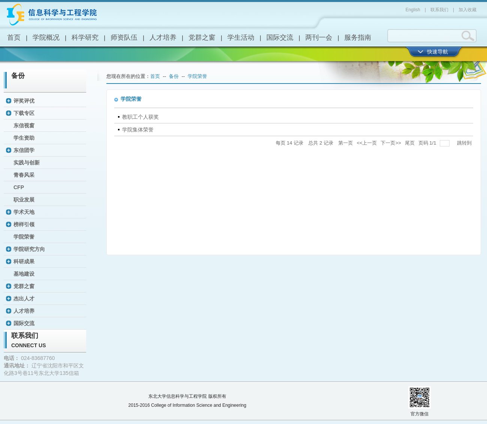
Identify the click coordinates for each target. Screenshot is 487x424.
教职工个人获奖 (140, 117)
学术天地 (23, 212)
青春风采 (23, 175)
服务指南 (357, 37)
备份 (18, 75)
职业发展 (23, 200)
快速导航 (437, 52)
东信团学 (23, 150)
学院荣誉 (23, 237)
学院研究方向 (29, 249)
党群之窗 (201, 37)
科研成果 (23, 261)
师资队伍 (124, 37)
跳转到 (465, 143)
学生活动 (240, 37)
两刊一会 (318, 37)
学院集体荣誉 (138, 130)
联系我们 (439, 9)
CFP (18, 187)
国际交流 (279, 37)
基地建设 (23, 274)
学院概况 (46, 37)
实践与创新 (26, 163)
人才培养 (162, 37)
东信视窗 (23, 125)
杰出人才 (23, 299)
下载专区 (23, 113)
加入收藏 (468, 9)
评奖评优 (23, 101)
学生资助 (23, 138)
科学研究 (85, 37)
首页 (14, 37)
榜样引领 (23, 224)
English (412, 9)
